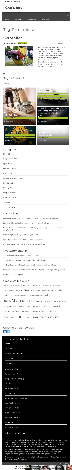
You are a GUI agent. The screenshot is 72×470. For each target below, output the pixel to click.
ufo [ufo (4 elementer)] (56, 316)
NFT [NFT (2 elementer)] (44, 306)
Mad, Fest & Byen (9, 183)
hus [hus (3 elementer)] (37, 301)
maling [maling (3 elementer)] (21, 306)
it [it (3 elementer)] (41, 301)
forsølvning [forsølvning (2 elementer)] (7, 295)
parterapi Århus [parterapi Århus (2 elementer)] (35, 311)
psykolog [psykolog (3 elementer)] (53, 311)
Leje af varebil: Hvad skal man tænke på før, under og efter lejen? (52, 89)
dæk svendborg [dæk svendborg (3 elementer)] (22, 290)
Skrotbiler (12, 38)
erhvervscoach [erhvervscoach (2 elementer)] (46, 290)
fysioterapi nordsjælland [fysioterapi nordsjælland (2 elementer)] (36, 295)
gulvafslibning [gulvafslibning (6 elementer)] (14, 300)
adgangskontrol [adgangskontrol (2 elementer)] (14, 285)
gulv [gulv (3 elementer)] (47, 295)
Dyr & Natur (7, 164)
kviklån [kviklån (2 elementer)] (64, 301)
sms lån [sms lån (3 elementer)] (26, 317)
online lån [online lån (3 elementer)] (57, 306)
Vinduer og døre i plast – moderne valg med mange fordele (24, 244)
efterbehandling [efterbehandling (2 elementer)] (35, 290)
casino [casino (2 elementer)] (29, 285)
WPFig (67, 464)
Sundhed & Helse (9, 207)
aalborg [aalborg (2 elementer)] (6, 285)
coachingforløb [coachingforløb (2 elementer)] (47, 285)
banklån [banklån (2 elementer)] (23, 285)
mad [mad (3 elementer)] (14, 306)
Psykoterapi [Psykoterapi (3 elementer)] (9, 317)
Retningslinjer (32, 19)
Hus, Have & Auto (10, 118)
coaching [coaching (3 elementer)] (37, 285)
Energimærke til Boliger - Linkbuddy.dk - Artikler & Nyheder (24, 270)
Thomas (6, 255)
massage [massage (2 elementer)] (28, 306)
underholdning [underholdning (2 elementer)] (8, 322)
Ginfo (8, 43)
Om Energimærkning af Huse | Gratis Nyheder (19, 265)
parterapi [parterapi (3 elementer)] (25, 311)
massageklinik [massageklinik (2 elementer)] (37, 306)
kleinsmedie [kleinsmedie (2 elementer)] (57, 301)
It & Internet (9, 135)
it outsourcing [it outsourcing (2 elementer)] (48, 301)
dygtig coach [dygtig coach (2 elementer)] (56, 285)
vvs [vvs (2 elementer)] (15, 322)
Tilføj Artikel (45, 19)
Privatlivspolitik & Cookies (14, 353)
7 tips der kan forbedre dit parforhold (24, 255)
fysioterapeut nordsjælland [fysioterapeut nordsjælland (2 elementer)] (20, 295)
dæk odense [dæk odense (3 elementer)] (9, 290)
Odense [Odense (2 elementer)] (49, 306)
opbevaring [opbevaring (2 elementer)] (16, 311)
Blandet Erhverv (22, 43)
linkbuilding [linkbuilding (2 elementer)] (7, 306)
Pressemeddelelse (9, 197)
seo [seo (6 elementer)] (18, 317)
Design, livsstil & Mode (11, 159)
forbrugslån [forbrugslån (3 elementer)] (57, 290)
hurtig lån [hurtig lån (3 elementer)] (30, 301)
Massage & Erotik (9, 188)
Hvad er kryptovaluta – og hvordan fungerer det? (20, 235)
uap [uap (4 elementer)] (50, 316)
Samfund (40, 98)
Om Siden (18, 19)
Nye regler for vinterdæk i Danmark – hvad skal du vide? (23, 240)
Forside (8, 19)
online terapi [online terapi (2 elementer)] (7, 311)
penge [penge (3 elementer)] (45, 311)
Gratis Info (13, 8)
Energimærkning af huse (47, 265)
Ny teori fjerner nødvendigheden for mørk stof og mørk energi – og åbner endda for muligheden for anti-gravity (52, 112)
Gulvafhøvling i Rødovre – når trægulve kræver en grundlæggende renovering (19, 109)
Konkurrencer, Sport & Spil (12, 178)
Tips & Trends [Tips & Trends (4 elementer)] (38, 316)
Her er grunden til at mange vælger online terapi (28, 260)
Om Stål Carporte (17, 275)
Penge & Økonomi (11, 137)
